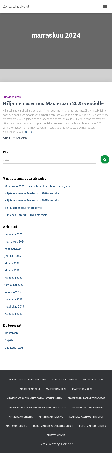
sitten (19, 137)
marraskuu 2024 (15, 241)
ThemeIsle (67, 444)
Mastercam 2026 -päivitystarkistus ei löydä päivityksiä (38, 186)
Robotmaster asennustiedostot (53, 426)
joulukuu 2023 (13, 256)
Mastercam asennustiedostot (86, 398)
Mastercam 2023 (93, 379)
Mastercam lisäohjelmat (87, 407)
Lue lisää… (30, 131)
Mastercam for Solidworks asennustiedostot (37, 407)
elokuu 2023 (12, 263)
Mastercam (12, 333)
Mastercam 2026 (82, 389)
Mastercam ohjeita (21, 417)
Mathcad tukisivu (16, 426)
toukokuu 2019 (13, 299)
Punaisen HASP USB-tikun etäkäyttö (26, 214)
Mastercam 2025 (56, 389)
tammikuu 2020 (14, 284)
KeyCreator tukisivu (64, 379)
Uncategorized (12, 97)
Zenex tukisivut (56, 435)
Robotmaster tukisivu (92, 426)
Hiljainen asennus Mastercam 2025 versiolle (53, 103)
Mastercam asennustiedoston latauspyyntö (34, 398)
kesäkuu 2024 (13, 248)
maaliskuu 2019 (14, 306)
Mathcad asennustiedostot (86, 417)
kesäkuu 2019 (13, 292)
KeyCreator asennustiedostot (27, 379)
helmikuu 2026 (13, 234)
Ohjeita (9, 340)
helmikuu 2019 (13, 313)
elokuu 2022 (12, 270)
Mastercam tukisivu (51, 417)
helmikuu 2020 (13, 277)
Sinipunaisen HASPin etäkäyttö (23, 207)
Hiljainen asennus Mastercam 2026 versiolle (32, 193)
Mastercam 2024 (30, 389)
